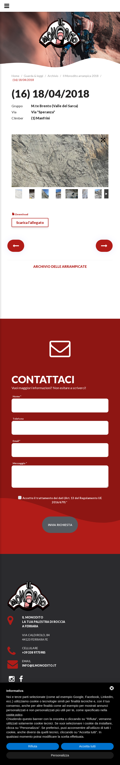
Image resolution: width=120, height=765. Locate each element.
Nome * (17, 396)
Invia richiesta (60, 525)
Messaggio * (20, 463)
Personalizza (60, 755)
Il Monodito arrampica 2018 (81, 76)
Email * (16, 441)
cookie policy (14, 714)
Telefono (18, 418)
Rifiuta (32, 746)
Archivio (53, 76)
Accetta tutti (87, 746)
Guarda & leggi (34, 76)
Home (16, 76)
